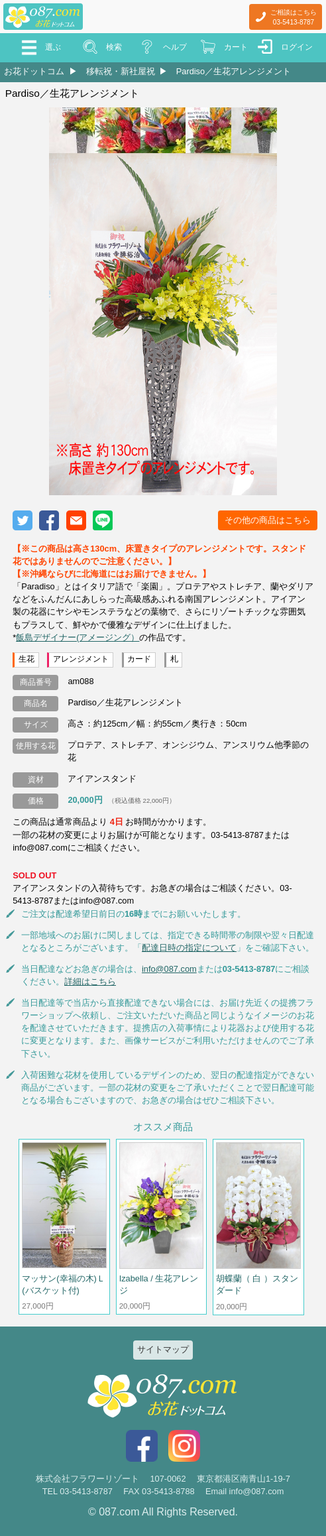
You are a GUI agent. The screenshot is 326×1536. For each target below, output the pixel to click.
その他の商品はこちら (268, 520)
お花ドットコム (34, 71)
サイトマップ (163, 1349)
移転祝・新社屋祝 (120, 71)
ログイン (297, 47)
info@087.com (169, 969)
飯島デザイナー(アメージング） (77, 637)
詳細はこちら (90, 981)
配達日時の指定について (189, 948)
